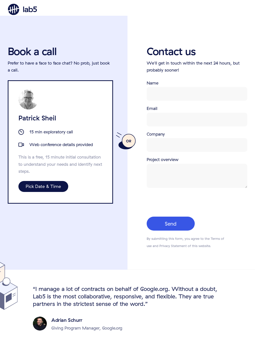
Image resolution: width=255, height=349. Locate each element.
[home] (22, 9)
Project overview (163, 159)
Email (152, 108)
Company (156, 134)
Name (152, 83)
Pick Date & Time (43, 186)
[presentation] (184, 202)
